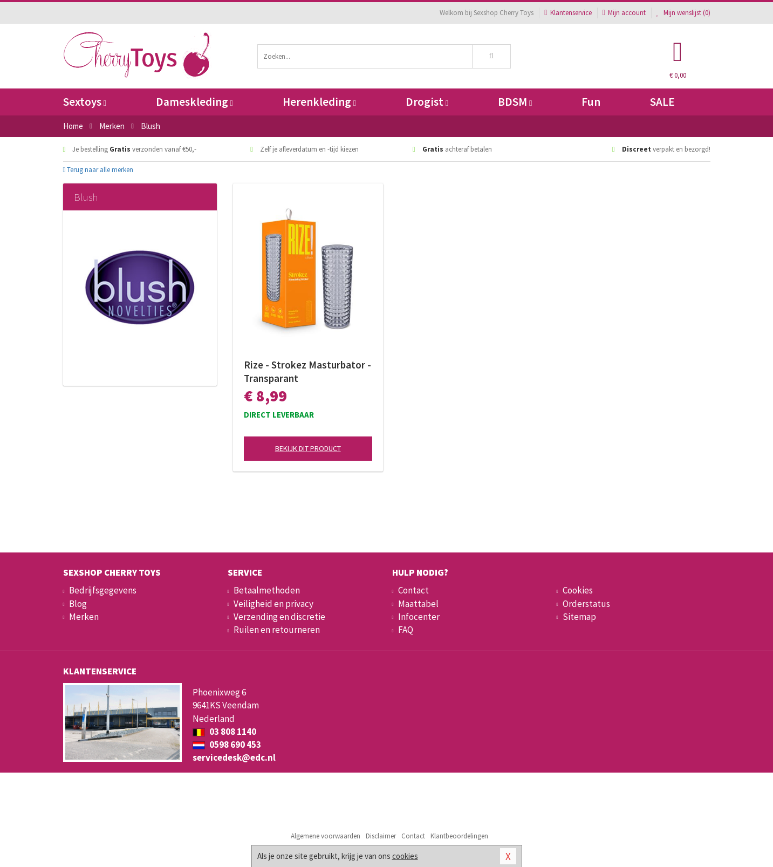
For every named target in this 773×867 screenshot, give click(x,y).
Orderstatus (586, 604)
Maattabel (418, 604)
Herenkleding (319, 101)
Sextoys (84, 101)
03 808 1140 (224, 732)
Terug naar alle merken (98, 169)
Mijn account (624, 12)
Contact (413, 590)
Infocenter (419, 617)
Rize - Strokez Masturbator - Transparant (307, 371)
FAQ (405, 630)
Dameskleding (194, 101)
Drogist (427, 101)
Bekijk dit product (308, 448)
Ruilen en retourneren (277, 630)
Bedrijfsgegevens (102, 590)
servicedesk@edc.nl (234, 757)
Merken (84, 617)
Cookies (578, 590)
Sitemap (579, 617)
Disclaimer (381, 836)
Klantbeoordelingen (459, 836)
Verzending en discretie (279, 617)
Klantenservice (567, 12)
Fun (591, 101)
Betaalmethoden (267, 590)
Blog (78, 604)
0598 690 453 (227, 744)
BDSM (515, 101)
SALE (662, 101)
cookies (405, 856)
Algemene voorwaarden (325, 836)
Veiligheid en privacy (273, 604)
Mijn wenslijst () (683, 12)
